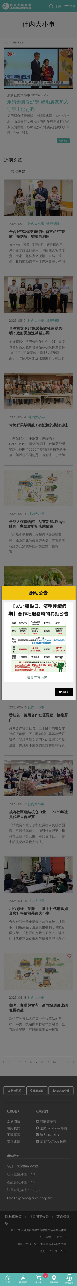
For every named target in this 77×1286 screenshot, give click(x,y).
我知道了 (64, 691)
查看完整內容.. (37, 677)
